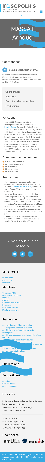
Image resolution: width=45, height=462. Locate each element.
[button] (14, 254)
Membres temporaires (10, 310)
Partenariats (7, 280)
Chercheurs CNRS (9, 293)
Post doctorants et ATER (11, 303)
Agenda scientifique (10, 386)
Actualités (6, 381)
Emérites (5, 298)
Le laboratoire (7, 278)
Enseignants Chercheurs (11, 295)
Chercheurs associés (10, 308)
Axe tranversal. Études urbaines (14, 351)
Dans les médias (8, 383)
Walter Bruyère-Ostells (22, 187)
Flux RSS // (26, 457)
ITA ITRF (5, 300)
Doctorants (6, 305)
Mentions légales (25, 455)
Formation (6, 283)
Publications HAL (8, 370)
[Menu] (41, 11)
